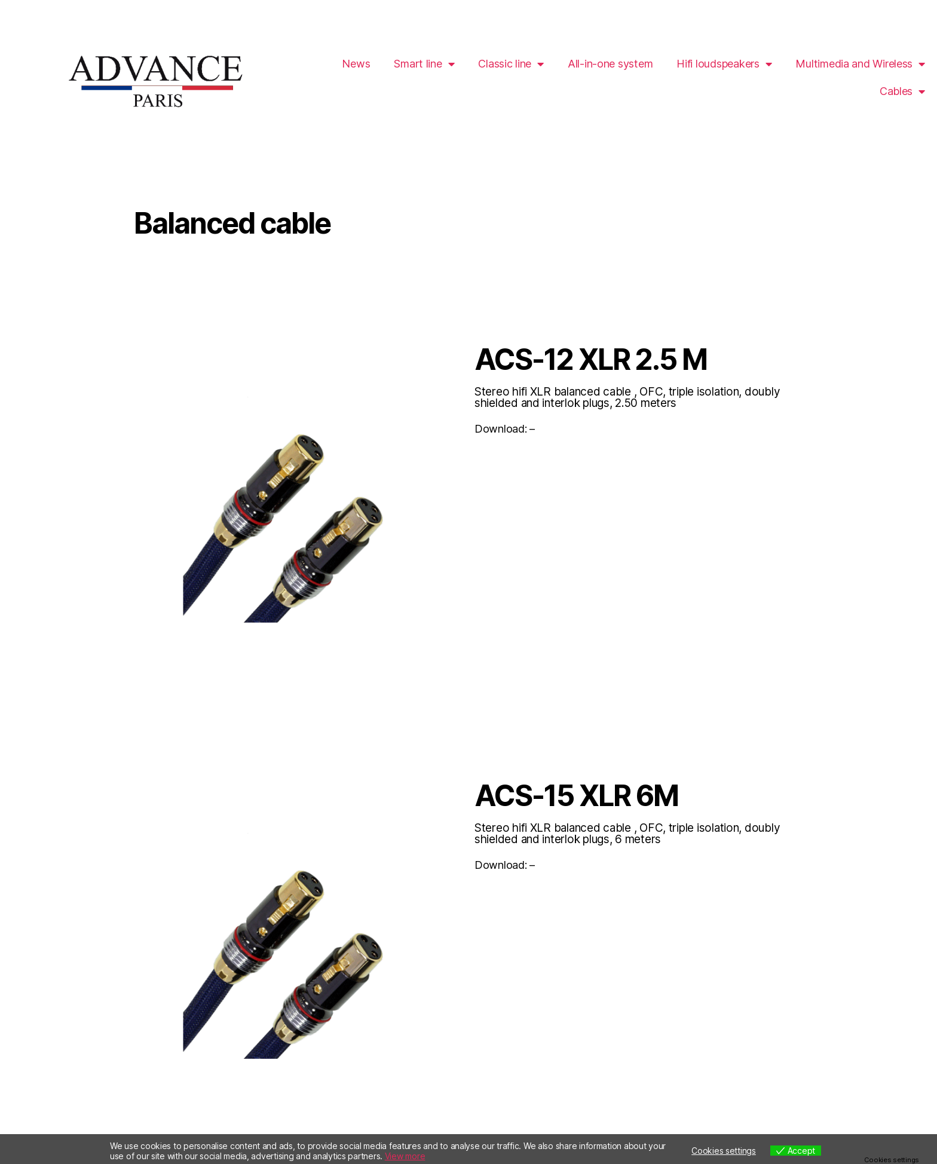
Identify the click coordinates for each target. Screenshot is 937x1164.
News (356, 63)
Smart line (424, 64)
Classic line (511, 64)
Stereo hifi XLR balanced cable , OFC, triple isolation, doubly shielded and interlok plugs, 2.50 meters (627, 397)
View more (405, 1156)
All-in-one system (610, 63)
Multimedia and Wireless (860, 64)
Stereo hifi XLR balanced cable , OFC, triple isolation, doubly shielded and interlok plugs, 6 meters (627, 833)
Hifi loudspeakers (723, 64)
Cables (902, 91)
